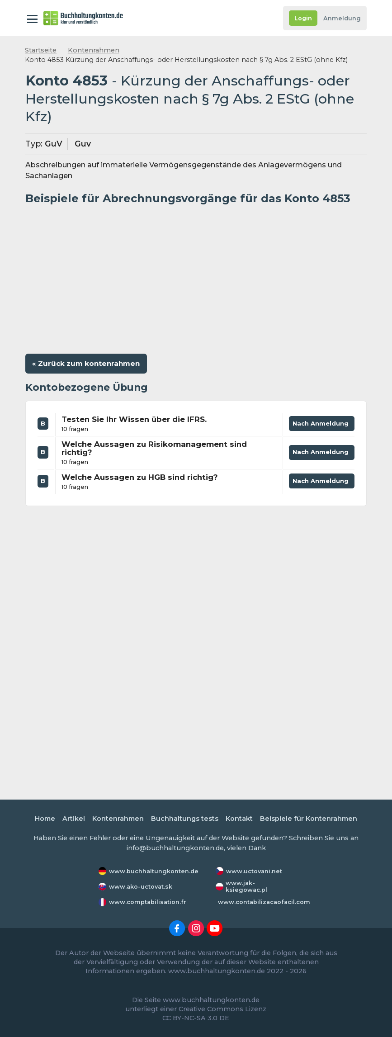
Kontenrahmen (93, 50)
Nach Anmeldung (321, 425)
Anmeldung (342, 18)
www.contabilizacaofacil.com (264, 902)
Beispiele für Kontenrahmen (308, 818)
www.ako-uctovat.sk (140, 886)
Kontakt (239, 818)
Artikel (73, 818)
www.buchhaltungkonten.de (153, 871)
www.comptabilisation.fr (147, 902)
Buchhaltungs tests (184, 818)
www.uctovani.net (254, 871)
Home (45, 818)
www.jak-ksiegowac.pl (246, 886)
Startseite (41, 50)
